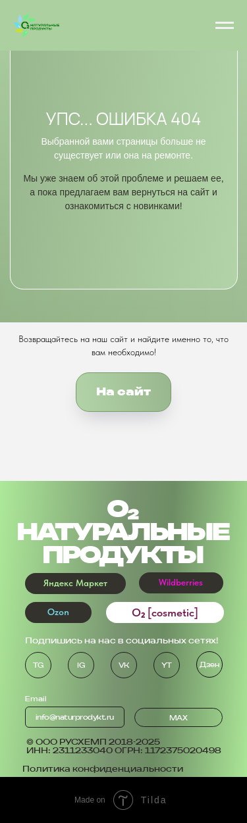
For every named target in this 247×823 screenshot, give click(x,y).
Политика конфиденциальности (102, 769)
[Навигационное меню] (224, 26)
